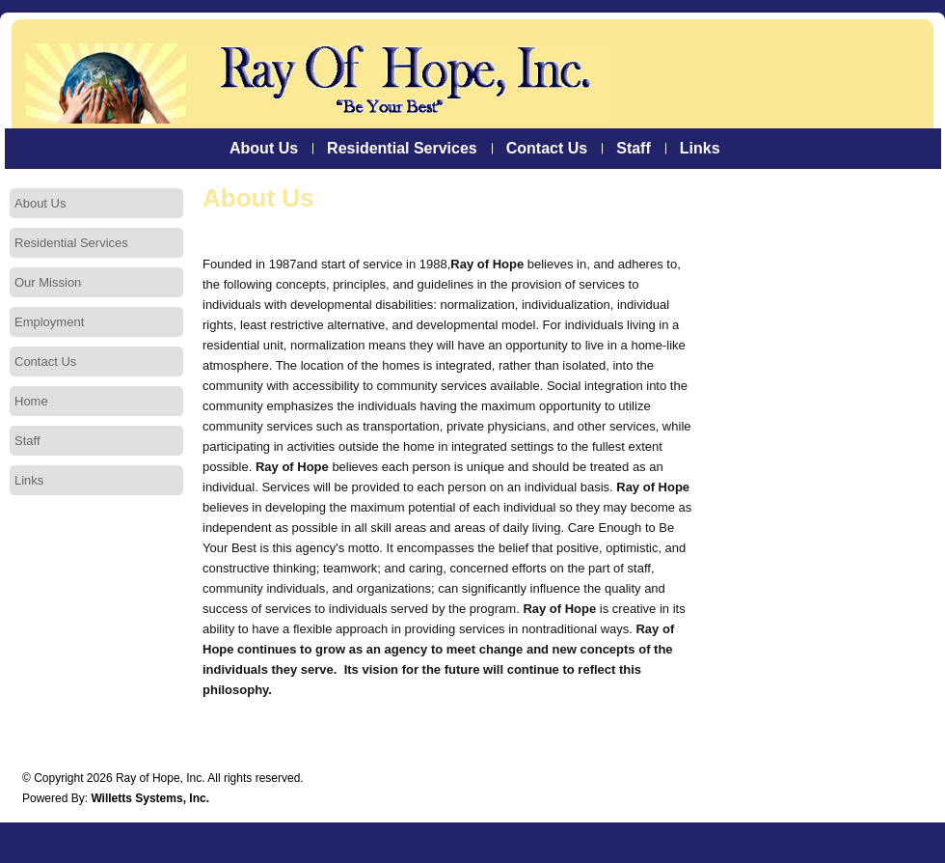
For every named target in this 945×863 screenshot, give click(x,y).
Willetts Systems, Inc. (150, 798)
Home (31, 401)
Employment (49, 322)
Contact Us (546, 148)
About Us (264, 148)
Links (700, 148)
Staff (633, 148)
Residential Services (402, 148)
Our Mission (47, 282)
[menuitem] (263, 148)
